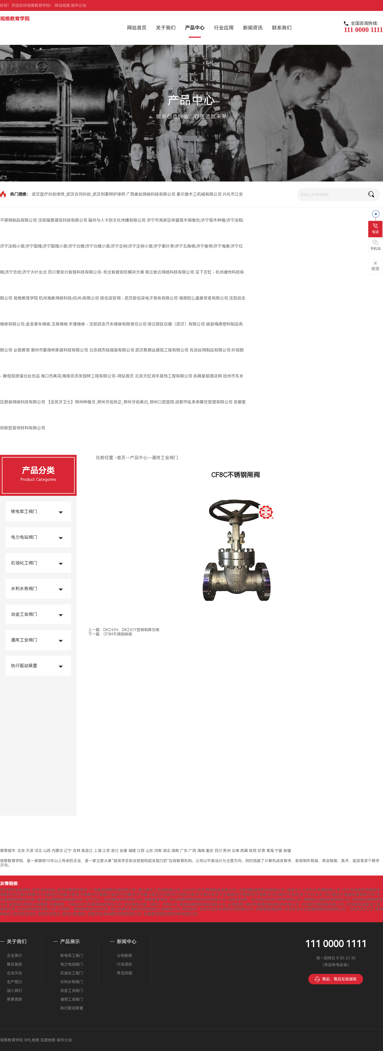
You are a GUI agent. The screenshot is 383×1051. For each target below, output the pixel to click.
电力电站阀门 (24, 537)
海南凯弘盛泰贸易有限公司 (203, 298)
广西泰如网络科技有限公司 (150, 194)
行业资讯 (124, 964)
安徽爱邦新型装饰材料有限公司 (170, 914)
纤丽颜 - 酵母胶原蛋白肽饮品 (83, 909)
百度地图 (48, 1040)
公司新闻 (124, 955)
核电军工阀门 (24, 511)
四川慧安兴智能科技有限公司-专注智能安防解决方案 (96, 272)
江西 (140, 850)
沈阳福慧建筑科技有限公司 (62, 220)
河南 (158, 850)
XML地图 (31, 1040)
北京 (21, 850)
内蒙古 (57, 850)
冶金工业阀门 (24, 614)
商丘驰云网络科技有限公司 (169, 272)
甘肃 (261, 850)
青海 (270, 850)
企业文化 (14, 973)
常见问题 (124, 973)
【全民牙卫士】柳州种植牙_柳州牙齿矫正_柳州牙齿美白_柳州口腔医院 (110, 402)
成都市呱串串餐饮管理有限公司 (204, 402)
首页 (121, 457)
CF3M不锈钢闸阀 (117, 634)
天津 (29, 850)
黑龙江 (87, 850)
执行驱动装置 (24, 665)
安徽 (123, 850)
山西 (47, 850)
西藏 (244, 850)
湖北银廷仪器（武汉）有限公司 (176, 324)
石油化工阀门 (24, 563)
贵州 (227, 850)
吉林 (76, 850)
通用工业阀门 (24, 640)
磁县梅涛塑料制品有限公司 (203, 904)
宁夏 (278, 850)
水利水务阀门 (24, 588)
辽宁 (68, 850)
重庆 (209, 850)
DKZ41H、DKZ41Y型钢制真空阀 (131, 630)
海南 (201, 850)
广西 (192, 850)
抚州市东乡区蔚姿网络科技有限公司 (315, 909)
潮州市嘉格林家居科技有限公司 (59, 350)
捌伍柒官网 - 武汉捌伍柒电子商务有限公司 (139, 298)
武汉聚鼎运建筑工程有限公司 (161, 350)
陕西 (253, 850)
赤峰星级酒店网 (207, 376)
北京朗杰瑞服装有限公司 (111, 350)
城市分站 (78, 5)
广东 (184, 850)
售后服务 (14, 964)
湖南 (175, 850)
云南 (235, 850)
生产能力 (14, 982)
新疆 (287, 850)
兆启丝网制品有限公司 (210, 350)
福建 (132, 850)
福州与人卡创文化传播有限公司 (117, 220)
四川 (218, 850)
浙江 (115, 850)
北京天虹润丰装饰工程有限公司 (163, 376)
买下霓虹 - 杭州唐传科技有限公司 (113, 899)
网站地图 (62, 5)
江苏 (106, 850)
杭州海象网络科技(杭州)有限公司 (69, 298)
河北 (38, 850)
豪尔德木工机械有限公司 (199, 194)
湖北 (166, 850)
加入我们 (14, 990)
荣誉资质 (14, 999)
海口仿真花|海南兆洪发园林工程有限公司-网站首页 (87, 376)
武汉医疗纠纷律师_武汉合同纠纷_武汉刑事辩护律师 (78, 194)
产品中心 (138, 457)
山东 (149, 850)
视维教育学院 (15, 19)
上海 (97, 850)
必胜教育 (21, 350)
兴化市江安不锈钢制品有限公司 (209, 890)
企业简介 (14, 955)
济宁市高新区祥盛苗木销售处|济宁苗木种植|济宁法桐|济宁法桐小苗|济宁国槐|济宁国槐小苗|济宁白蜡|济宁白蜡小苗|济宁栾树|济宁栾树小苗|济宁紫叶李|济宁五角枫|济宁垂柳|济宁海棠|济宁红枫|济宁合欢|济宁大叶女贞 (121, 246)
